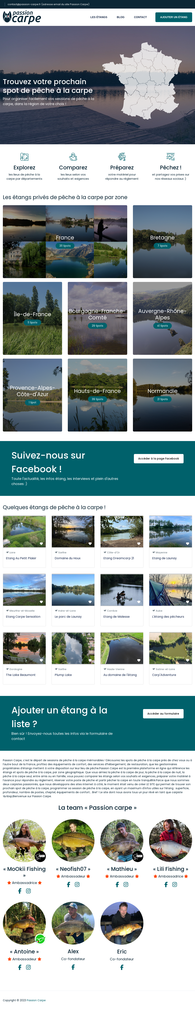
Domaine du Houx (68, 558)
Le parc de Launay (68, 616)
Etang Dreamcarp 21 (118, 558)
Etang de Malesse (116, 616)
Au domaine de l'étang (120, 675)
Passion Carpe (36, 1000)
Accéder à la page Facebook (158, 459)
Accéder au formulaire (163, 714)
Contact (140, 17)
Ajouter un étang (173, 17)
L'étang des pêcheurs (168, 616)
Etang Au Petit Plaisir (21, 558)
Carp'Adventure (164, 675)
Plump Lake (63, 675)
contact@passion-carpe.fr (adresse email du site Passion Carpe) (48, 4)
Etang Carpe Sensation (23, 616)
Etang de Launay (164, 558)
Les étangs (98, 17)
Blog (120, 17)
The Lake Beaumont (21, 675)
